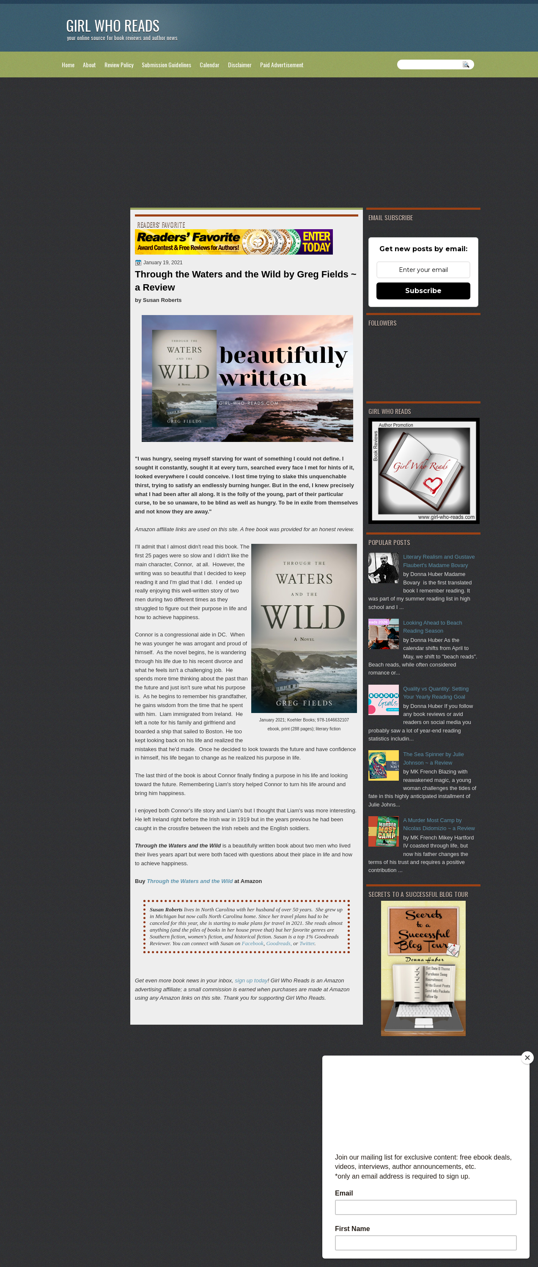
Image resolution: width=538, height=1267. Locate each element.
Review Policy (118, 64)
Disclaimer (240, 64)
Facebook (253, 943)
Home (68, 64)
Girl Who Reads (112, 25)
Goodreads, (279, 943)
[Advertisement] (269, 144)
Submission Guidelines (166, 64)
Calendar (210, 64)
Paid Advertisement (282, 64)
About (89, 64)
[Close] (527, 1057)
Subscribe (423, 291)
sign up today (251, 980)
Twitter (306, 943)
